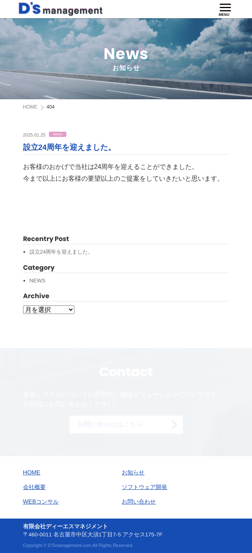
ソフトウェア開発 (144, 487)
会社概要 (34, 487)
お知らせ (133, 472)
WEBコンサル (41, 501)
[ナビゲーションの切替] (225, 10)
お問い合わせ (139, 501)
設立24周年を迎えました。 (69, 147)
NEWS (38, 281)
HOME (31, 472)
